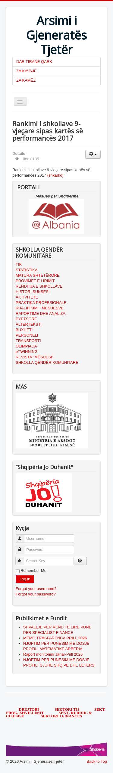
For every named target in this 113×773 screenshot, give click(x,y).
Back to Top (96, 761)
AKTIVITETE (27, 297)
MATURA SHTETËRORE (38, 275)
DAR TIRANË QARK (34, 61)
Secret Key (22, 558)
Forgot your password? (36, 594)
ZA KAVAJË (26, 71)
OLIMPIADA (26, 346)
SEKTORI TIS (67, 709)
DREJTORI (29, 709)
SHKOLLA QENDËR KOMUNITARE (47, 362)
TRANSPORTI (28, 340)
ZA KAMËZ (26, 80)
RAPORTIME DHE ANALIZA (40, 313)
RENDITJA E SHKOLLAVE (39, 286)
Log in (25, 579)
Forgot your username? (36, 588)
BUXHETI (24, 330)
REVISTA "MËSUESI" (34, 357)
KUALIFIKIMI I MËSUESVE (40, 308)
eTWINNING (27, 351)
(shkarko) (55, 175)
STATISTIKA (26, 270)
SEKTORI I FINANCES (61, 716)
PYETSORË (26, 319)
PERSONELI (27, 335)
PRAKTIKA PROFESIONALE (41, 302)
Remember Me (33, 570)
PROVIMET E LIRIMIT (35, 281)
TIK (19, 264)
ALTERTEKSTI (29, 324)
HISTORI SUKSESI (32, 291)
